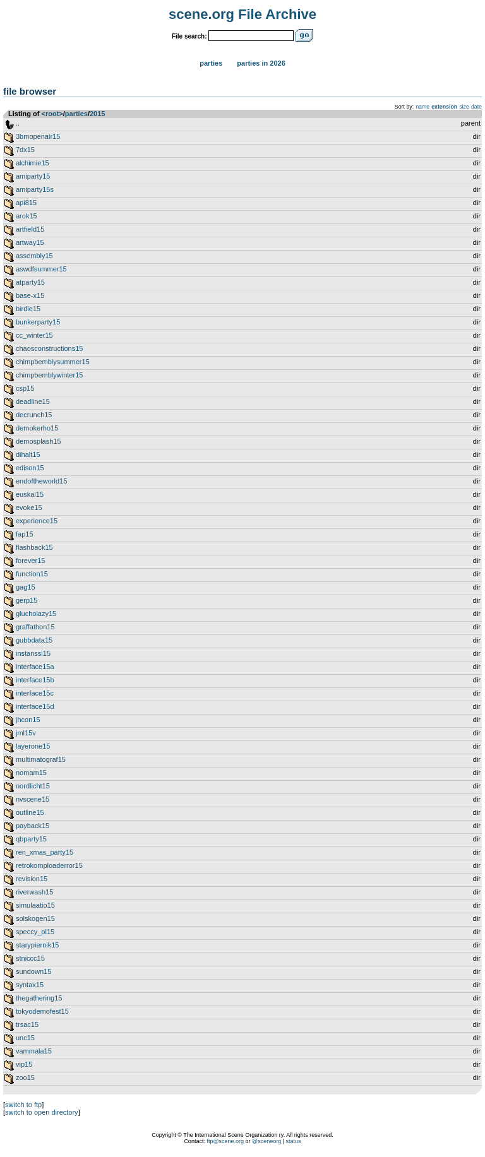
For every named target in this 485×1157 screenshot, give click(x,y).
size (464, 107)
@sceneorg (266, 1141)
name (422, 107)
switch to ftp (23, 1104)
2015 (97, 113)
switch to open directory (41, 1112)
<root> (52, 113)
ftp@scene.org (225, 1141)
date (476, 107)
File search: (189, 36)
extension (444, 107)
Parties (211, 63)
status (293, 1141)
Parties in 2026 (261, 63)
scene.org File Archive (242, 14)
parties (76, 113)
